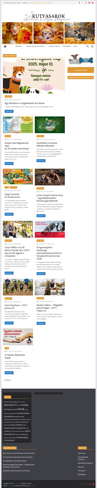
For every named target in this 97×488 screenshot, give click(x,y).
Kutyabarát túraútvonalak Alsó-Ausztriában (39, 3)
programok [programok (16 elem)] (20, 428)
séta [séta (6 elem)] (17, 431)
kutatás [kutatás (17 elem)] (20, 413)
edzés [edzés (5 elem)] (23, 402)
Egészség (7, 136)
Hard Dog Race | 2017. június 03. (16, 306)
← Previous (7, 380)
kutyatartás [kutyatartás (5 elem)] (23, 419)
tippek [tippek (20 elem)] (27, 431)
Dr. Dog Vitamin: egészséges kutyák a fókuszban (18, 457)
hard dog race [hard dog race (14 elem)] (9, 409)
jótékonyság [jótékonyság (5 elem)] (7, 413)
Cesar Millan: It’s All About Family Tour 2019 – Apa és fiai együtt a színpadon (18, 251)
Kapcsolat (81, 467)
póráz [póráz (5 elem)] (27, 428)
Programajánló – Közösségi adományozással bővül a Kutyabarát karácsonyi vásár (49, 253)
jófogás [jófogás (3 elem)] (26, 409)
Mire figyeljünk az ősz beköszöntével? (14, 461)
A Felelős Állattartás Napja (15, 356)
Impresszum (81, 453)
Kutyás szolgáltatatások (35, 46)
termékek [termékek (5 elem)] (21, 431)
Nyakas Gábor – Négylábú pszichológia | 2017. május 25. (50, 307)
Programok (67, 46)
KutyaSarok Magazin (81, 70)
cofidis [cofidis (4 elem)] (19, 402)
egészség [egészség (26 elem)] (8, 404)
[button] (22, 46)
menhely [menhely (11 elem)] (12, 425)
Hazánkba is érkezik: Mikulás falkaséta (47, 144)
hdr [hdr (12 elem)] (16, 409)
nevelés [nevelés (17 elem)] (19, 425)
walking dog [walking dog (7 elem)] (24, 434)
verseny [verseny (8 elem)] (17, 434)
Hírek (6, 187)
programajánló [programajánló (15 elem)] (10, 428)
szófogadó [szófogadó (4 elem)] (13, 431)
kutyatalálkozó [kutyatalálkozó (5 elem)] (16, 419)
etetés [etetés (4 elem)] (18, 405)
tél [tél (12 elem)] (14, 434)
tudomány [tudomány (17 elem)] (8, 434)
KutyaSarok (18, 99)
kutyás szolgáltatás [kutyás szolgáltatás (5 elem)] (15, 422)
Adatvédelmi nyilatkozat (85, 463)
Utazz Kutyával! (54, 46)
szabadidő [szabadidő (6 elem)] (7, 431)
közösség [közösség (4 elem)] (6, 425)
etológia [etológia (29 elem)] (24, 404)
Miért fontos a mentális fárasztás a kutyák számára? (19, 453)
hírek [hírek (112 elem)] (21, 409)
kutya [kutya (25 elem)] (26, 413)
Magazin (18, 46)
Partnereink (81, 471)
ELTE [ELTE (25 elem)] (14, 404)
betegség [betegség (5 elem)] (11, 402)
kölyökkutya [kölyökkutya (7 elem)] (24, 422)
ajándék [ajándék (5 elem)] (6, 402)
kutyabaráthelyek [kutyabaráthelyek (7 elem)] (19, 416)
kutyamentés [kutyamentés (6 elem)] (8, 419)
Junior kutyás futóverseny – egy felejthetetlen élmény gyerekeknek (50, 198)
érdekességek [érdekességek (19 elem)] (22, 437)
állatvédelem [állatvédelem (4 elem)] (13, 437)
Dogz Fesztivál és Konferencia (12, 195)
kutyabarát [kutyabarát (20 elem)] (8, 416)
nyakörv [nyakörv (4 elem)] (24, 425)
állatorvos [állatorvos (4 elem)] (6, 437)
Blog (75, 46)
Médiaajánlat (82, 474)
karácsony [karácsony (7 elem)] (14, 413)
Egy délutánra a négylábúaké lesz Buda (25, 103)
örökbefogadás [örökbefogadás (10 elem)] (9, 440)
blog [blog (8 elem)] (15, 402)
